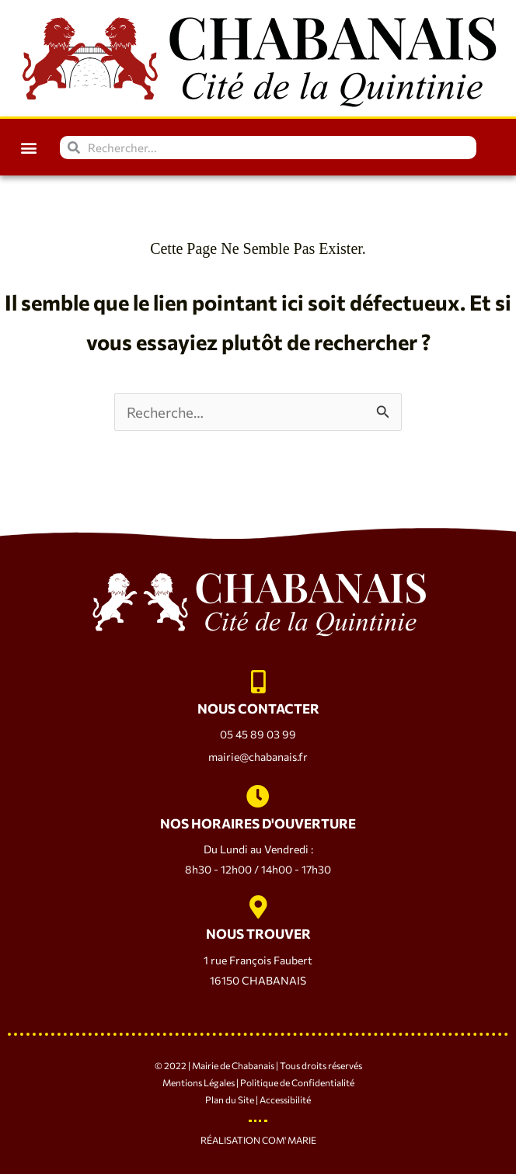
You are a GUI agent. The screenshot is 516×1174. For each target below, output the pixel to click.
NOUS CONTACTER (258, 708)
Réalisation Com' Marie (258, 1139)
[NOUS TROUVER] (258, 907)
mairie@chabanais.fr (258, 756)
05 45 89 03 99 (258, 734)
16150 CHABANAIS (258, 980)
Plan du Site (229, 1099)
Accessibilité (285, 1099)
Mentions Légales (198, 1082)
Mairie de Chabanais (233, 1065)
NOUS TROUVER (258, 934)
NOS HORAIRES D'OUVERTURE (258, 823)
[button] (28, 147)
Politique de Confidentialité (297, 1082)
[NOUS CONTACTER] (258, 681)
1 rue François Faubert (258, 960)
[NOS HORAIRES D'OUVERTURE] (258, 796)
